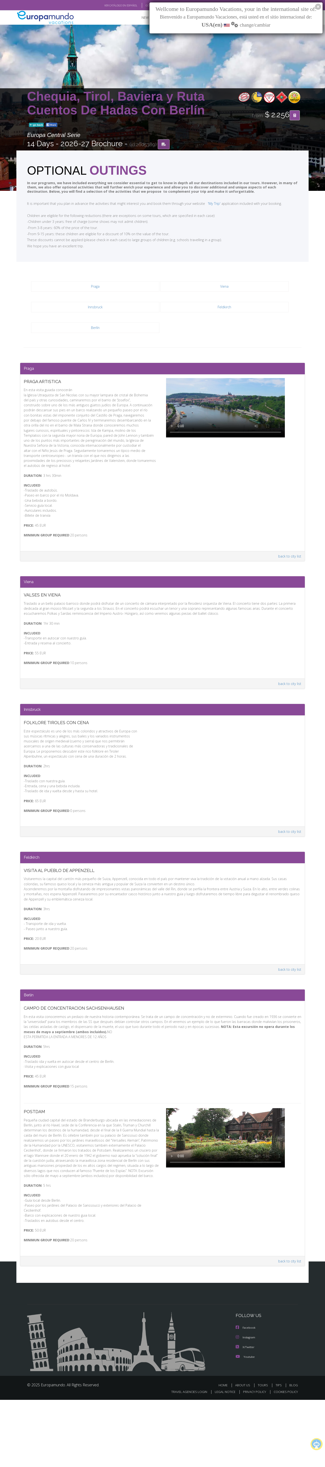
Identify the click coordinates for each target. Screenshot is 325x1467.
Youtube (245, 1424)
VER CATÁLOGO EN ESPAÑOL (110, 5)
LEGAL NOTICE (222, 1459)
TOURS (263, 1452)
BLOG (293, 1452)
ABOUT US (244, 1452)
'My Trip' (205, 204)
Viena (224, 288)
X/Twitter (245, 1414)
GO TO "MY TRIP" (147, 5)
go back (36, 125)
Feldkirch (224, 308)
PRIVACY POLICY (252, 1459)
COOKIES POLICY (285, 1459)
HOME (224, 1452)
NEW (140, 18)
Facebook (246, 1395)
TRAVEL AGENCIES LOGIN (184, 1459)
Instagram (246, 1405)
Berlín (95, 329)
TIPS (279, 1452)
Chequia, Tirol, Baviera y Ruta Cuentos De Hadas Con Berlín (116, 103)
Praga (95, 288)
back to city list (289, 576)
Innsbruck (95, 308)
